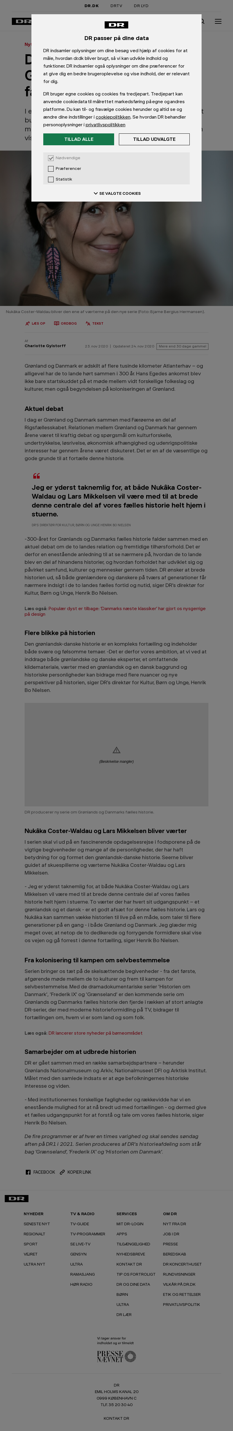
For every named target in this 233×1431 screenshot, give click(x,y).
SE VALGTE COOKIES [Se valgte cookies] (116, 193)
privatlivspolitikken (105, 124)
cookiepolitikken (113, 117)
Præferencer (68, 168)
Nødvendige (68, 158)
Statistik (64, 179)
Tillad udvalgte (154, 139)
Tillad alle (78, 139)
